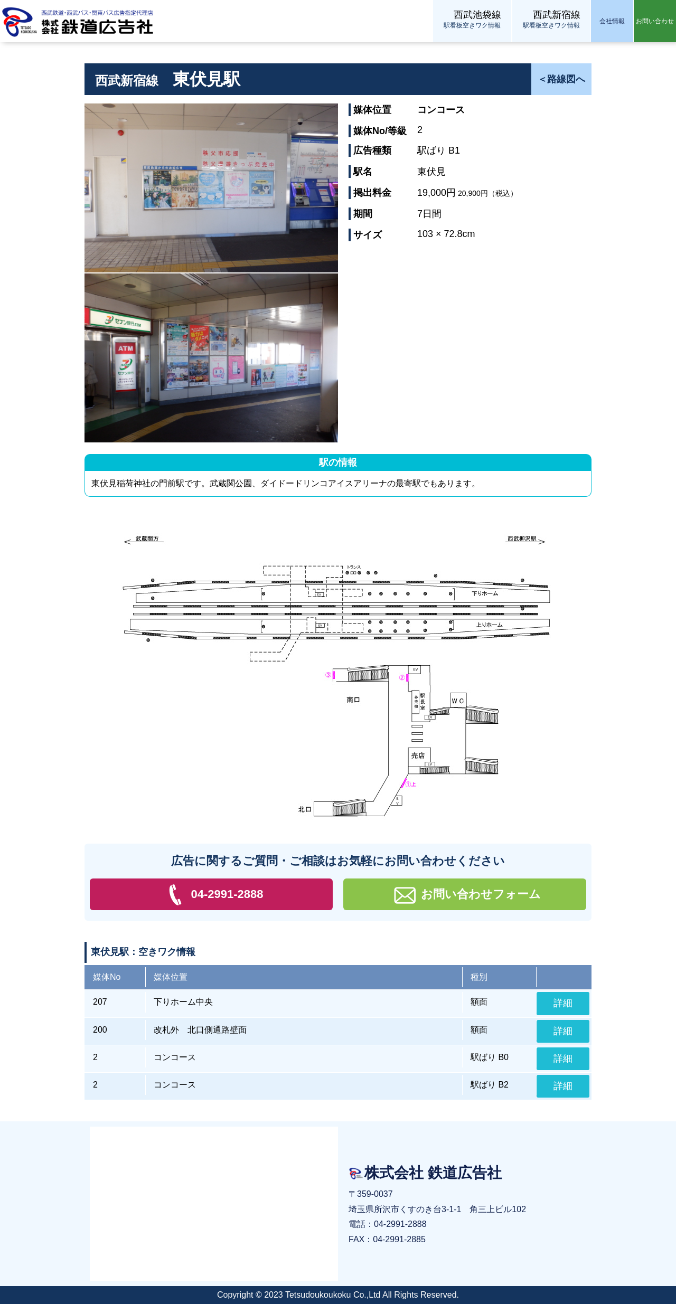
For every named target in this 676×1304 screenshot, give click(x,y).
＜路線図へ (561, 79)
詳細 (562, 1003)
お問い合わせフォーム (465, 895)
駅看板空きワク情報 (472, 18)
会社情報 (612, 21)
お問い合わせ (655, 21)
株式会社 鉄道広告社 (79, 21)
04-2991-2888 (211, 895)
